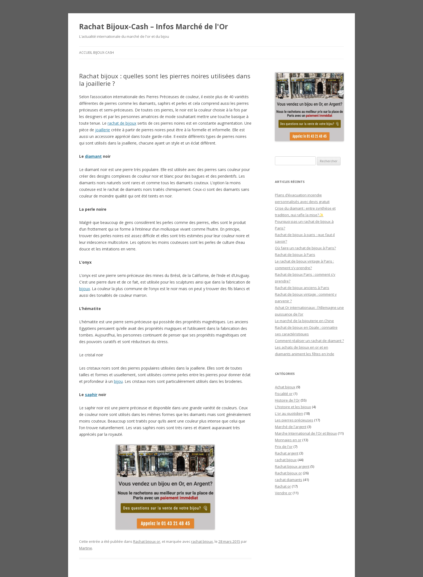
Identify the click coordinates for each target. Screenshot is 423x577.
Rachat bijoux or (146, 541)
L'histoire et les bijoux (293, 406)
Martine (85, 548)
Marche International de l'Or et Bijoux (306, 433)
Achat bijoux (285, 386)
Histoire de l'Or (287, 400)
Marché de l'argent (290, 426)
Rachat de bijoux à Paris (295, 254)
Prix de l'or (284, 446)
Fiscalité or (284, 393)
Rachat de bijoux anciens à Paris (302, 287)
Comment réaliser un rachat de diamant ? (309, 340)
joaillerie (102, 129)
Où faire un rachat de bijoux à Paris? (305, 247)
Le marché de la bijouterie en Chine (304, 320)
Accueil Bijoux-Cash (96, 52)
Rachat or (283, 486)
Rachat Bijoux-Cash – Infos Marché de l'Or (153, 26)
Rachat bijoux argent (292, 466)
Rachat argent (286, 453)
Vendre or (283, 492)
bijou (118, 381)
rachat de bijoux (122, 123)
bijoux (84, 288)
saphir (91, 394)
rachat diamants (288, 479)
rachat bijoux (202, 541)
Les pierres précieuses (294, 420)
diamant (93, 156)
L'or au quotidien (289, 413)
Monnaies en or (288, 439)
